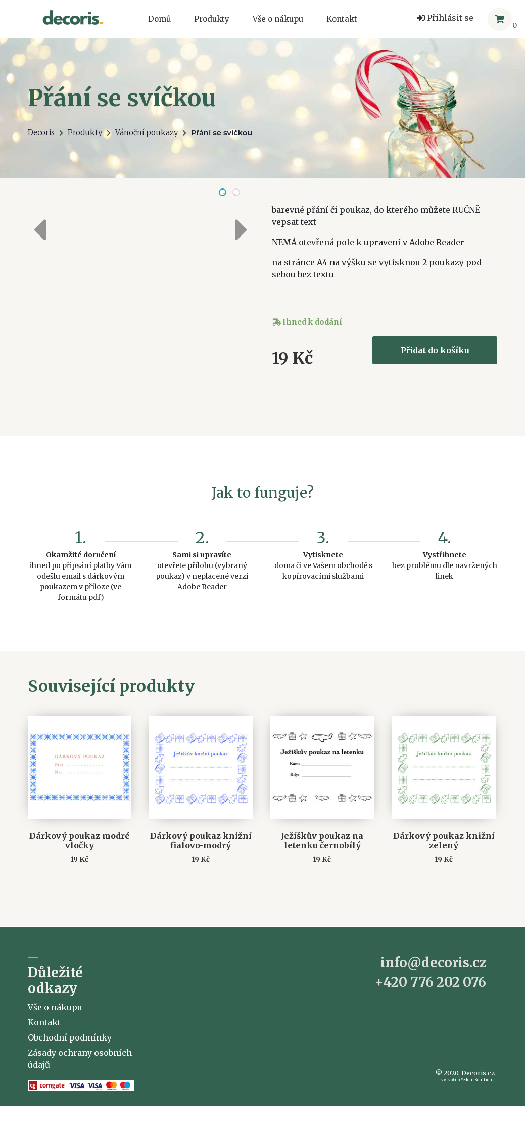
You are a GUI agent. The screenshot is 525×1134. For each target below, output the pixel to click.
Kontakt (341, 19)
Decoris (41, 132)
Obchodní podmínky (70, 1072)
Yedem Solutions (478, 1114)
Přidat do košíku (435, 350)
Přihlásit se (445, 18)
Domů (159, 19)
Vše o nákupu (278, 19)
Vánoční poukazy (146, 132)
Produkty (211, 19)
